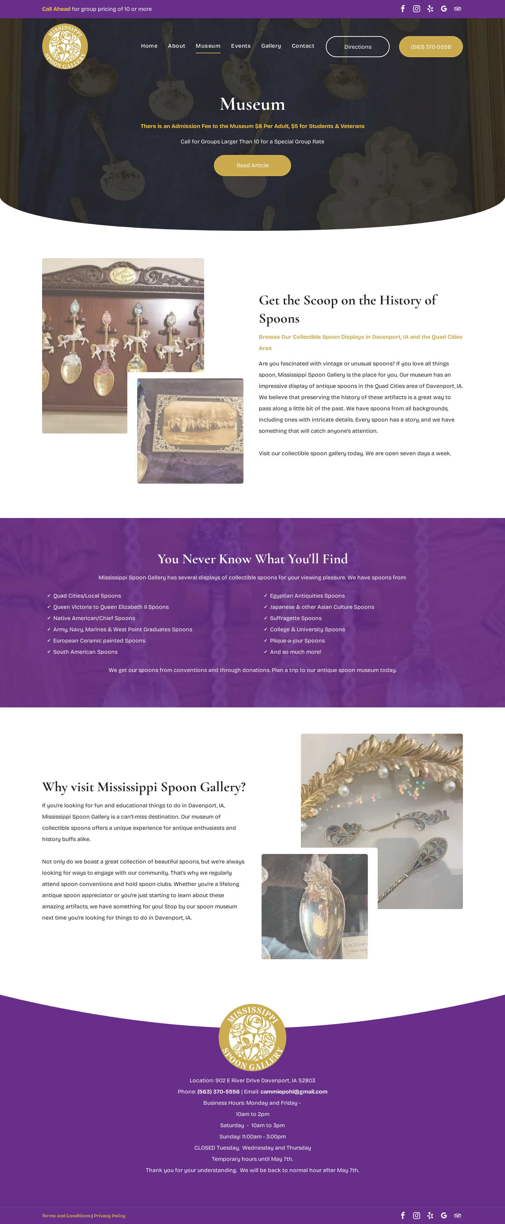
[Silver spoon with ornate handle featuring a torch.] (310, 906)
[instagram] (416, 10)
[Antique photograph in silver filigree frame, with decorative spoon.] (195, 431)
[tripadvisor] (457, 10)
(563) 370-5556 (218, 1091)
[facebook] (403, 10)
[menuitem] (149, 46)
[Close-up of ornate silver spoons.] (382, 814)
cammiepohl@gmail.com (294, 1091)
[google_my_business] (444, 10)
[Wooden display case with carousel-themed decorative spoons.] (123, 338)
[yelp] (430, 10)
